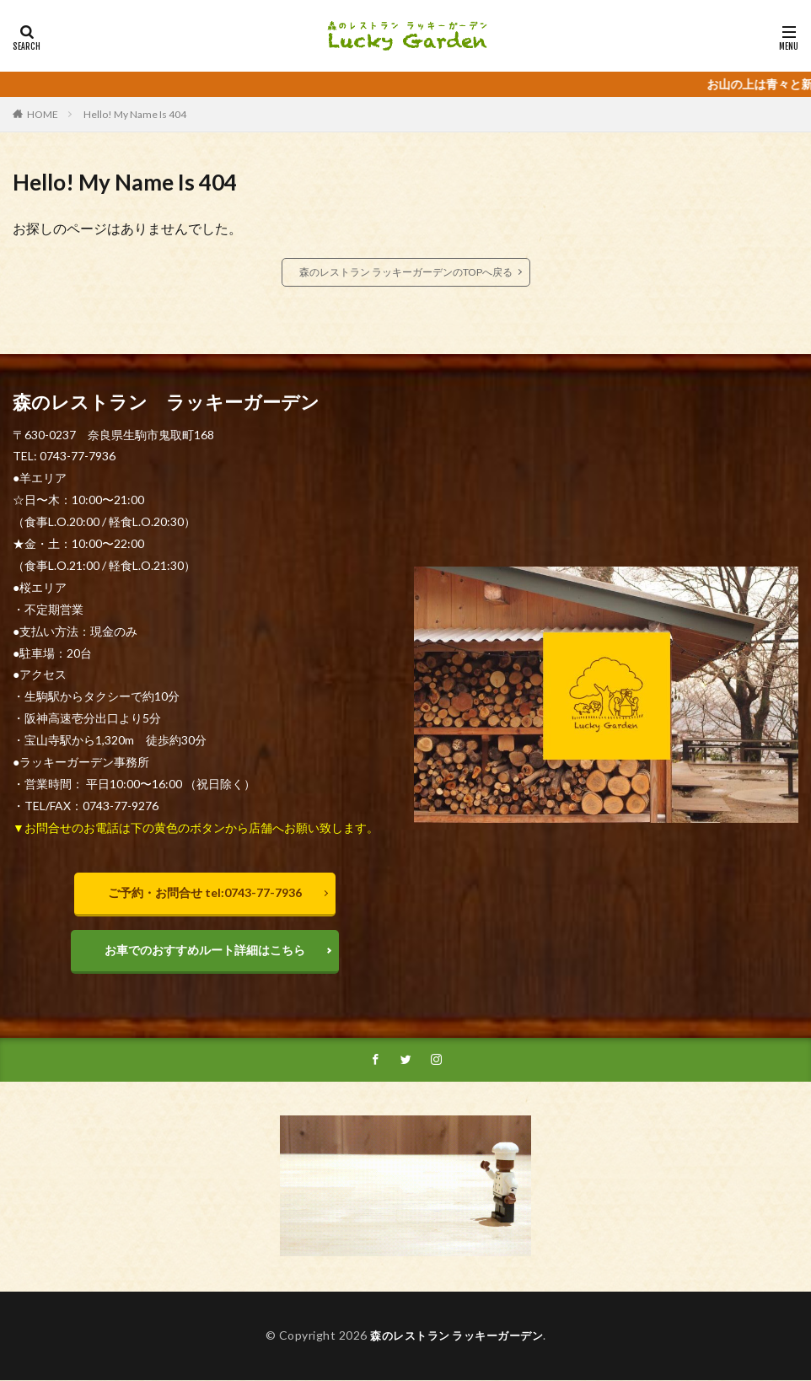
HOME (42, 114)
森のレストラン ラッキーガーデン (456, 1337)
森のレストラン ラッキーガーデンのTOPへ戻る (406, 272)
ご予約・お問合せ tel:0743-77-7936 (205, 892)
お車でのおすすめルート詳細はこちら (205, 950)
